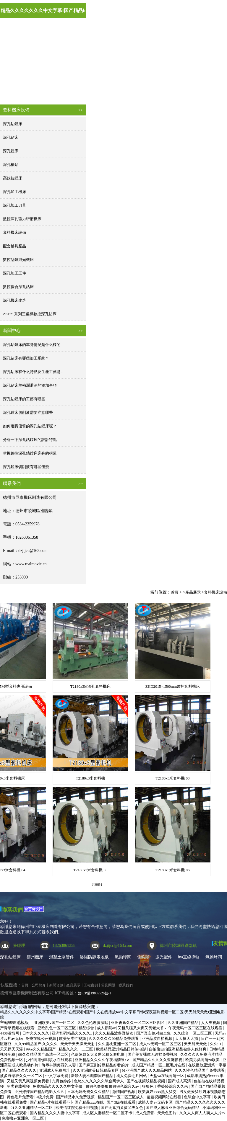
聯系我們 (12, 910)
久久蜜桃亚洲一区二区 (117, 1044)
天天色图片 (167, 1113)
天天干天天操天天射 (78, 1044)
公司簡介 (58, 91)
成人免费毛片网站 (132, 1075)
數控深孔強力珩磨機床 (22, 219)
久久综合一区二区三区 (193, 1033)
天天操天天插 (187, 1038)
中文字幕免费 (57, 1075)
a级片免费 (45, 1097)
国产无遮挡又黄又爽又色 (122, 1107)
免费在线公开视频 (41, 1038)
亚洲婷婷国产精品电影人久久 (39, 1091)
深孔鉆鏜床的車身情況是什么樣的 (32, 344)
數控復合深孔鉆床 (18, 287)
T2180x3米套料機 (90, 778)
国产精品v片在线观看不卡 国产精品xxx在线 (67, 1102)
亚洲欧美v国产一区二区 (55, 1022)
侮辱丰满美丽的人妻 (59, 1065)
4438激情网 (10, 1033)
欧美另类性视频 (73, 1038)
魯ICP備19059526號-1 (94, 993)
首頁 (18, 91)
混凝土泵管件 (61, 957)
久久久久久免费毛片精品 (201, 1054)
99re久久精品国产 (41, 1049)
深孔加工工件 (14, 273)
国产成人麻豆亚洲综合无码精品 (173, 1107)
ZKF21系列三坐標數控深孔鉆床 (29, 314)
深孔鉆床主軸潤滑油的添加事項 (30, 385)
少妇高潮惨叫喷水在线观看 (49, 1060)
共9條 (96, 885)
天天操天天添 (12, 1049)
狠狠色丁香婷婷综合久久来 (165, 1086)
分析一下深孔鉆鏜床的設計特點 (30, 439)
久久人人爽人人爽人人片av (202, 1113)
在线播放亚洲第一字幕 (207, 1065)
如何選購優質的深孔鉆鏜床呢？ (30, 426)
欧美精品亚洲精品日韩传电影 (121, 1049)
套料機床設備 (14, 232)
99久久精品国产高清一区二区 (43, 1054)
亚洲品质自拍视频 (157, 1038)
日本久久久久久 (36, 1033)
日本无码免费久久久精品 (88, 1091)
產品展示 (137, 91)
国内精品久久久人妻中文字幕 (55, 1113)
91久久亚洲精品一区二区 (32, 1107)
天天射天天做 (196, 1044)
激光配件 (163, 957)
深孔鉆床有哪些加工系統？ (26, 358)
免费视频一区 (12, 1060)
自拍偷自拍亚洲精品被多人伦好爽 (178, 1049)
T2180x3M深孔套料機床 (90, 686)
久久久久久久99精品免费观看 (114, 1038)
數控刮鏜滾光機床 (18, 259)
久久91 (216, 1044)
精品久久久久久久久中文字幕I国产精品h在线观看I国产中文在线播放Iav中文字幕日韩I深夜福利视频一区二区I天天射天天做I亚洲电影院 (43, 13)
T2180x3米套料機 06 (172, 870)
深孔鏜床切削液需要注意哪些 (28, 412)
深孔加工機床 (14, 191)
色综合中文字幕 (198, 1097)
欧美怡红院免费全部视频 (77, 1107)
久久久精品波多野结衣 (114, 1033)
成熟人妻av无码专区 (156, 1102)
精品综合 (87, 1028)
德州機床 (35, 957)
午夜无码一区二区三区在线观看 (195, 1028)
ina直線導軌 (189, 957)
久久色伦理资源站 (93, 1022)
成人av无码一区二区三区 (160, 1044)
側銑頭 (143, 957)
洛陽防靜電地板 (94, 957)
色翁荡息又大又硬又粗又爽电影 (98, 1054)
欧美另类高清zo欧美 (203, 1060)
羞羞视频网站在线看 (164, 1097)
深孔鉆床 (10, 137)
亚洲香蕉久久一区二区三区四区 (138, 1022)
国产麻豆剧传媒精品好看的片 (104, 1065)
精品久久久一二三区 (76, 1049)
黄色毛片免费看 (21, 1097)
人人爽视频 (211, 1022)
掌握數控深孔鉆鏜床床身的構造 (30, 453)
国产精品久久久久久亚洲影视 (157, 1060)
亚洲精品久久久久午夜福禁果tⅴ (103, 1060)
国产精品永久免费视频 (75, 1097)
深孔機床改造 (14, 300)
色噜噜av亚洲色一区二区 (23, 1118)
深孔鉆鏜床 (12, 124)
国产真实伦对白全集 (154, 1033)
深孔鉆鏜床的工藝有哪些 (24, 399)
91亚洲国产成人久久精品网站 (147, 1070)
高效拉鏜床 (12, 178)
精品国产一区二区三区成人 (121, 1097)
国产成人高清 (180, 1081)
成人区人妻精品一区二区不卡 (107, 1113)
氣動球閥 (123, 957)
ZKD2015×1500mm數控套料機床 (172, 686)
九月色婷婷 (62, 1081)
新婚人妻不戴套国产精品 (92, 1075)
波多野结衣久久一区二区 (21, 1075)
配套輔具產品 (14, 246)
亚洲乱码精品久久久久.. (72, 1033)
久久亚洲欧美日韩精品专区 (96, 1070)
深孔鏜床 (10, 151)
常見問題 (108, 985)
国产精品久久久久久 (19, 1070)
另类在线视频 (19, 1086)
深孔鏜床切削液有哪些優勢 (26, 467)
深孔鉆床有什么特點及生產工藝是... (33, 372)
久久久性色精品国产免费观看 (200, 1070)
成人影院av (106, 1028)
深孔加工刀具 (14, 205)
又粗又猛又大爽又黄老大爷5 (142, 1028)
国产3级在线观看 (121, 1102)
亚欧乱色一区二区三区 (57, 1028)
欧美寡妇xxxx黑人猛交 (157, 1091)
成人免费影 (145, 1113)
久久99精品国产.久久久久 (36, 1044)
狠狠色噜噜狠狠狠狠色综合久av (112, 1086)
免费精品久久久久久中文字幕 (58, 1086)
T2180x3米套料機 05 (90, 870)
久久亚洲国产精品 (183, 1022)
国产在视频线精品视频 (146, 1081)
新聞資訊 (98, 91)
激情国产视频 (124, 1091)
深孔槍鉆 (10, 164)
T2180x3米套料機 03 (172, 778)
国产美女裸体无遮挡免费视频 (153, 1054)
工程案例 (177, 91)
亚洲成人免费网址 (55, 1070)
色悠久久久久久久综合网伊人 (99, 1081)
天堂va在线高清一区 (167, 1075)
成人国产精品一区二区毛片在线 (159, 1065)
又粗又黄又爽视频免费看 (28, 1081)
